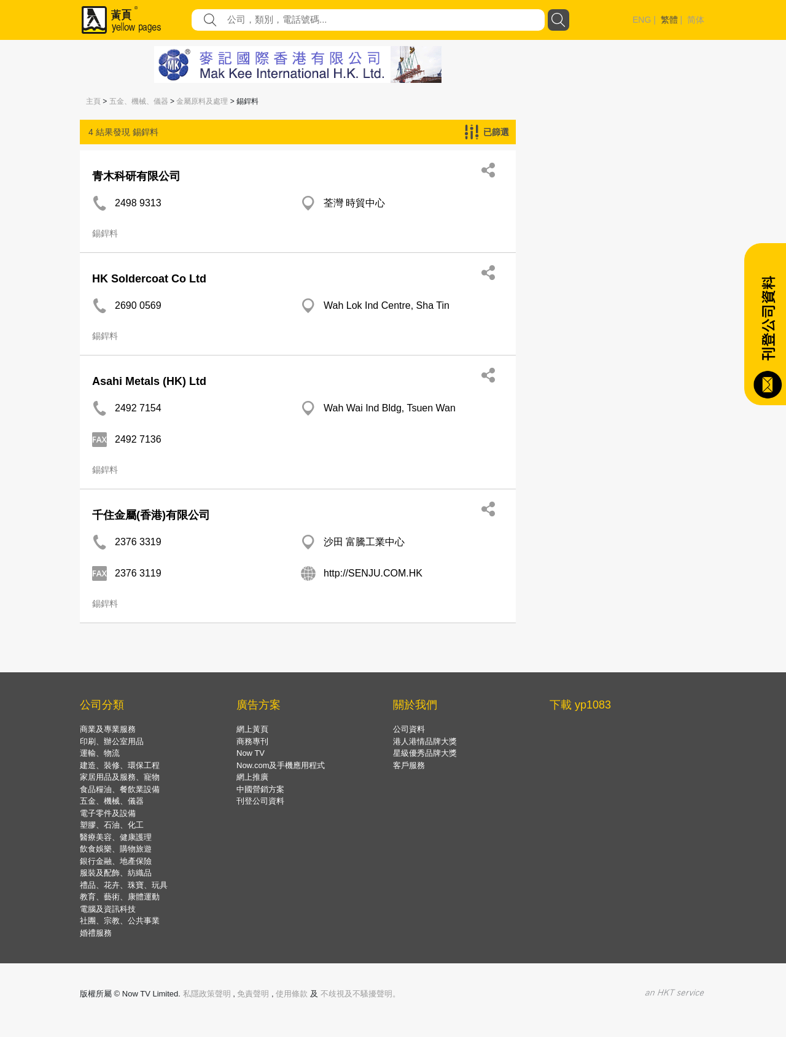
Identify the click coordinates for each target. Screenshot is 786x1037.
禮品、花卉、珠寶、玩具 (124, 885)
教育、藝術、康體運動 (120, 896)
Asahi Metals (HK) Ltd (149, 381)
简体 (695, 20)
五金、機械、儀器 (138, 101)
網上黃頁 (252, 729)
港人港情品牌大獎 (425, 741)
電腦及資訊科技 (108, 909)
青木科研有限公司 (136, 176)
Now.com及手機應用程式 (280, 765)
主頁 (93, 101)
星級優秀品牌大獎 (425, 753)
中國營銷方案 (260, 789)
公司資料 (409, 729)
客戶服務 (409, 765)
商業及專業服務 (108, 729)
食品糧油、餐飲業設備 (120, 789)
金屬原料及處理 (202, 101)
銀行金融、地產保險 (116, 861)
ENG (641, 20)
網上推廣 (252, 777)
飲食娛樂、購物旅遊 (116, 848)
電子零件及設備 (108, 813)
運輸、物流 (100, 753)
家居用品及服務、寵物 (120, 777)
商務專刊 (252, 741)
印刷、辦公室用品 (112, 741)
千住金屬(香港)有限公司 (151, 515)
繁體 (669, 20)
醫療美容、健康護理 (116, 837)
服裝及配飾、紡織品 (116, 872)
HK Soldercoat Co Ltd (149, 279)
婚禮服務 (96, 933)
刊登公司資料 (260, 801)
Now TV (250, 753)
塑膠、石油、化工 (112, 824)
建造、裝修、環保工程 (120, 765)
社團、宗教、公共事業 (120, 920)
